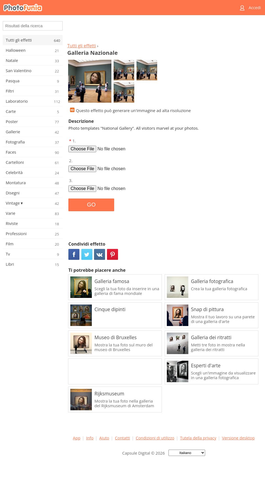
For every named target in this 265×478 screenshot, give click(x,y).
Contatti (122, 438)
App (76, 438)
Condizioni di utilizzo (155, 438)
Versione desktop (238, 438)
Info (89, 438)
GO (91, 205)
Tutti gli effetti (81, 46)
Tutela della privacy (198, 438)
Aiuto (104, 438)
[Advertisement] (163, 30)
